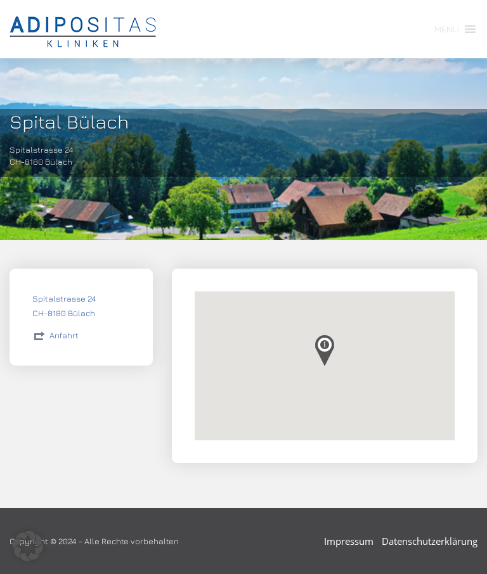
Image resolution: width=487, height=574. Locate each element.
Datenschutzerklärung (429, 541)
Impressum (348, 541)
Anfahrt (64, 335)
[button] (446, 29)
